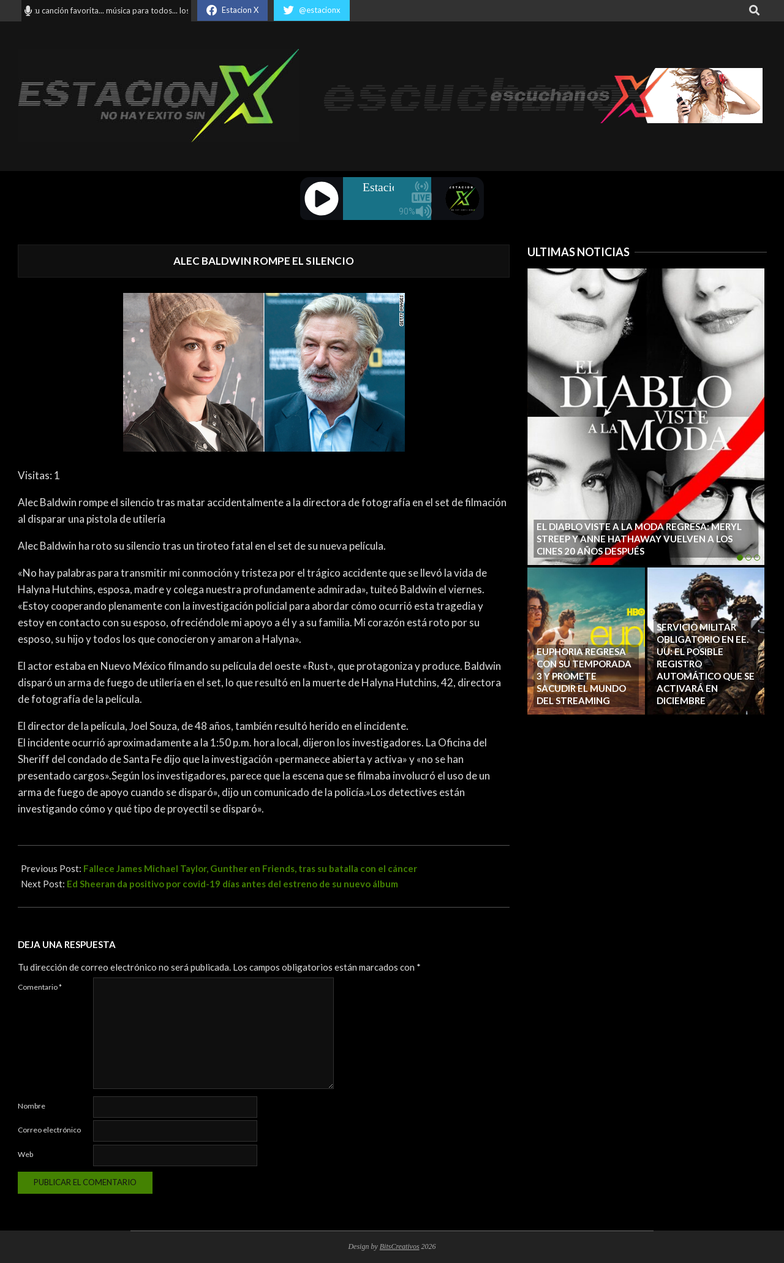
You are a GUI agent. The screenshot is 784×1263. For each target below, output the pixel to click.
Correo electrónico (49, 1129)
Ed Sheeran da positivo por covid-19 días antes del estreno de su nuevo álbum (232, 883)
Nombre (31, 1105)
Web (25, 1154)
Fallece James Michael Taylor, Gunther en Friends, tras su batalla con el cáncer (250, 868)
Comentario (40, 987)
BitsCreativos (400, 1246)
